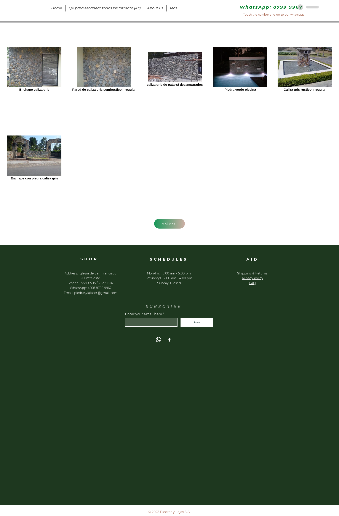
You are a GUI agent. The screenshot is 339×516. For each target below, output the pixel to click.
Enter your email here (143, 314)
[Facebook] (169, 339)
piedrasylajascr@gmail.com (95, 293)
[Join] (197, 322)
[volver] (169, 224)
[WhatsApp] (158, 339)
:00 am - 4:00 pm (179, 278)
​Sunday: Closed (169, 283)
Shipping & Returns (252, 273)
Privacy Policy (252, 278)
